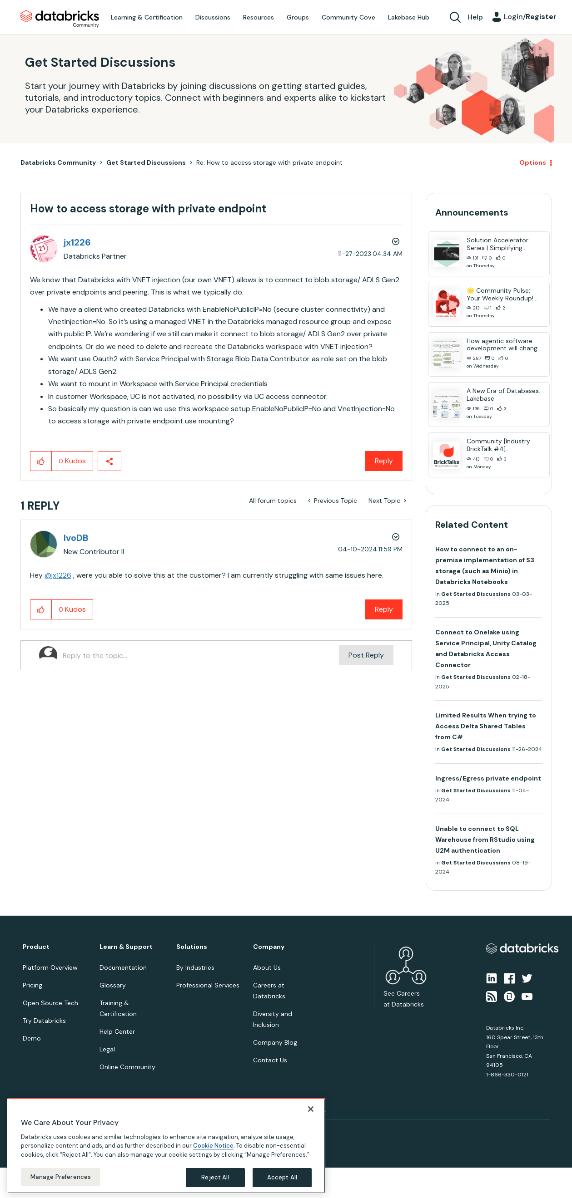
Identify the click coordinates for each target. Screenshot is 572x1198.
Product (36, 947)
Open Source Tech (50, 1003)
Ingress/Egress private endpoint (488, 778)
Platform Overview (50, 967)
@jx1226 (58, 575)
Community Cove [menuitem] (348, 17)
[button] (41, 461)
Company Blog (275, 1042)
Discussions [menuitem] (212, 17)
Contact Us (270, 1060)
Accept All (282, 1177)
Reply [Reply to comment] (384, 609)
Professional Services (207, 985)
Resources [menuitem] (258, 17)
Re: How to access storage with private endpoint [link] (269, 162)
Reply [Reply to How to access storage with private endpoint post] (384, 461)
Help (475, 17)
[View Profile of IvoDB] (76, 538)
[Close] (311, 1109)
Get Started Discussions (146, 162)
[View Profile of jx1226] (77, 242)
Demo (32, 1038)
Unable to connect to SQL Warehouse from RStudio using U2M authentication (485, 839)
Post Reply (366, 655)
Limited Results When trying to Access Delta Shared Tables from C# (485, 726)
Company (268, 947)
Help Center (117, 1031)
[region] (166, 1145)
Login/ (530, 16)
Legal (107, 1049)
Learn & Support (126, 947)
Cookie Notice (213, 1145)
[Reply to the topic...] (201, 655)
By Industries (195, 967)
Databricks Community (59, 19)
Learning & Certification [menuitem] (147, 17)
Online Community (127, 1067)
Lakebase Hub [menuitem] (408, 17)
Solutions (191, 947)
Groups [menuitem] (298, 17)
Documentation (123, 967)
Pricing (32, 985)
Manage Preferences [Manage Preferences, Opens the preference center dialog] (60, 1177)
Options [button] (532, 162)
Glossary (112, 985)
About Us (267, 967)
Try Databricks (44, 1020)
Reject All (215, 1177)
